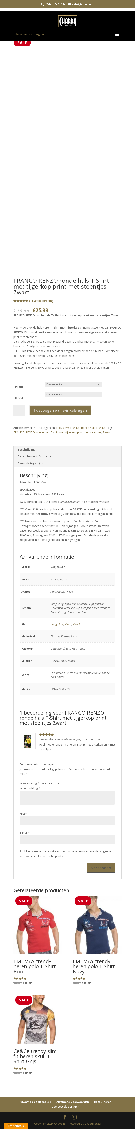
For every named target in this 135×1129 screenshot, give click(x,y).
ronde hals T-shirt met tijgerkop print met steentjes (68, 432)
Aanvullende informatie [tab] (34, 456)
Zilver (68, 624)
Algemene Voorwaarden (72, 1102)
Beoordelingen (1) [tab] (30, 463)
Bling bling (57, 624)
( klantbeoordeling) (41, 301)
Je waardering (29, 783)
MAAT (19, 397)
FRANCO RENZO (24, 432)
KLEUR (19, 387)
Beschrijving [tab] (26, 449)
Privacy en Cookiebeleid (35, 1102)
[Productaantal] (19, 410)
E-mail (25, 832)
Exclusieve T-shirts (67, 428)
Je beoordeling (30, 788)
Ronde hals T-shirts (93, 428)
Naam (25, 813)
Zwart (106, 432)
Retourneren (102, 1102)
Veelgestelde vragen (65, 1106)
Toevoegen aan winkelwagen (60, 410)
